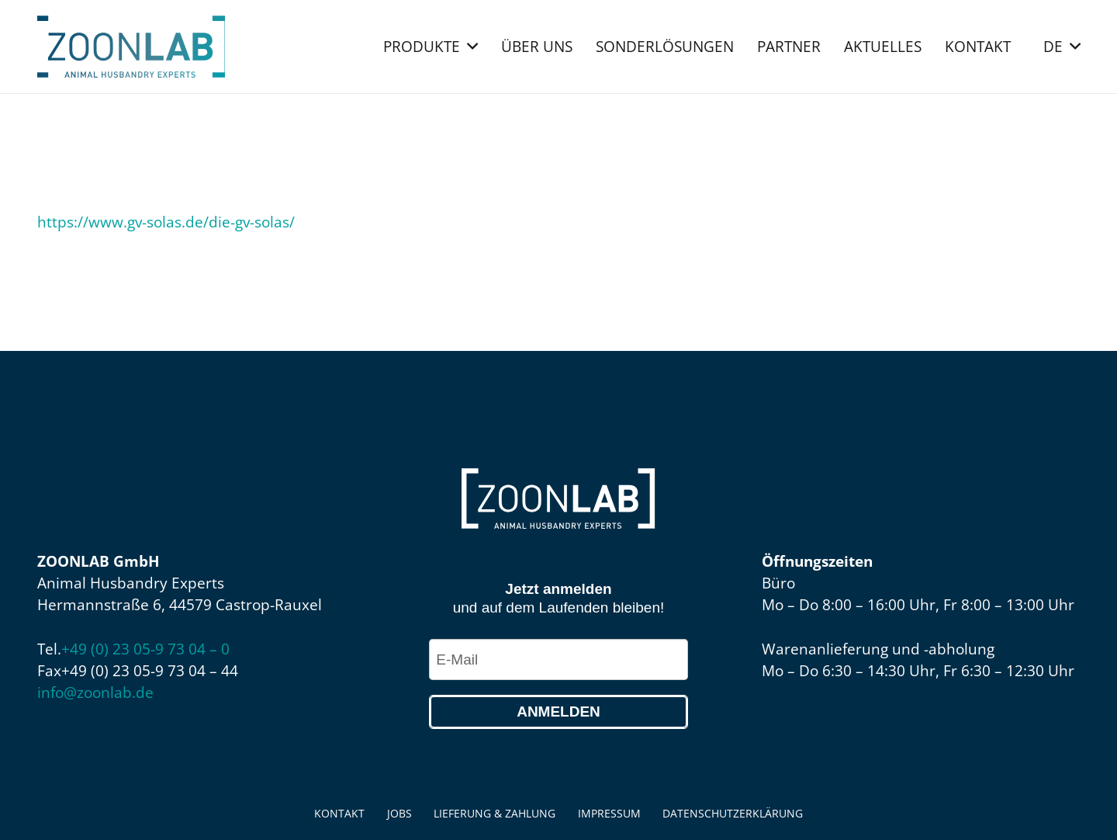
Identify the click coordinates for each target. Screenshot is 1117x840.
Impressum (609, 813)
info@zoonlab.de (95, 692)
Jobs (399, 813)
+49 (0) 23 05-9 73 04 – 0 (145, 649)
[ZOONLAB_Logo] (131, 47)
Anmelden (558, 711)
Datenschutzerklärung (732, 813)
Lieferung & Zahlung (494, 813)
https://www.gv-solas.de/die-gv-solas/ (166, 222)
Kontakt (339, 813)
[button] (469, 46)
